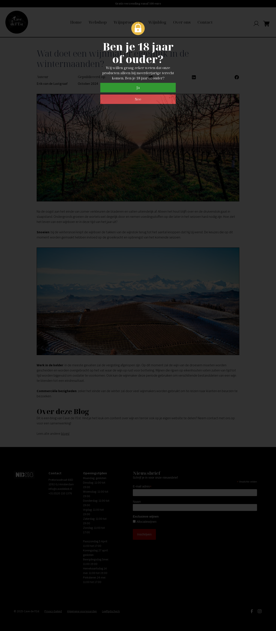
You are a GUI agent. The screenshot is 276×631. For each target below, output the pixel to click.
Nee (138, 99)
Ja (138, 87)
